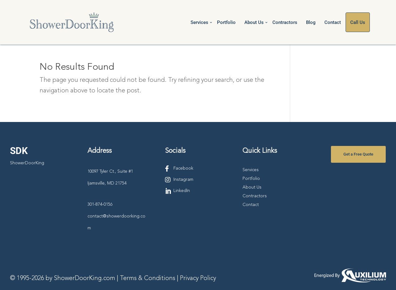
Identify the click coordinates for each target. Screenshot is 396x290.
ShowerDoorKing (27, 163)
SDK (19, 150)
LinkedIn (181, 191)
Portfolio (226, 22)
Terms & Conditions (147, 278)
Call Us (357, 22)
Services (199, 22)
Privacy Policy (198, 278)
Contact (332, 22)
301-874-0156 (99, 204)
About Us (254, 22)
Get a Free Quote (358, 154)
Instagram (183, 179)
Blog (311, 22)
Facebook (183, 168)
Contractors (284, 22)
